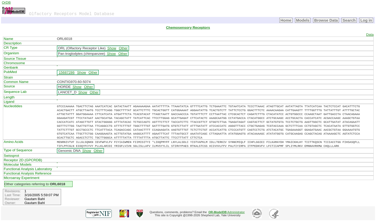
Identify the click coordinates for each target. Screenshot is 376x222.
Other (123, 48)
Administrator (226, 212)
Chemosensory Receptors (188, 27)
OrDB (6, 2)
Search (349, 20)
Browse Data (326, 20)
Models (303, 20)
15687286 (66, 72)
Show (111, 48)
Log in (366, 20)
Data (370, 35)
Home (285, 20)
